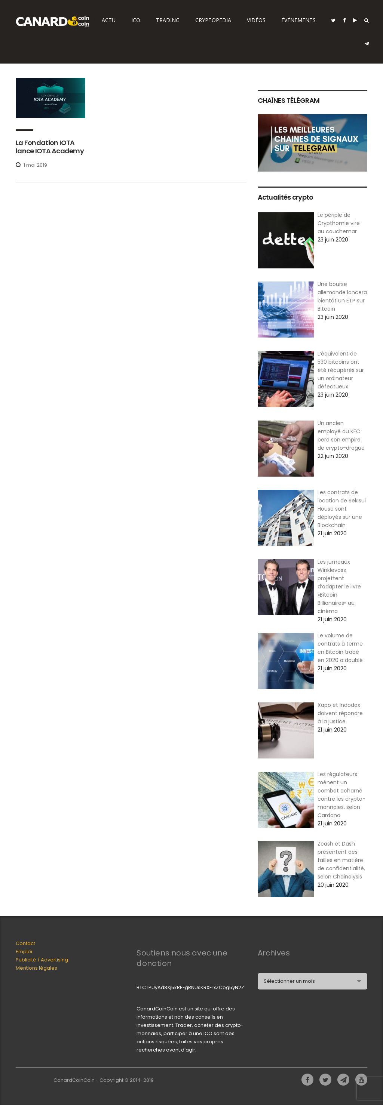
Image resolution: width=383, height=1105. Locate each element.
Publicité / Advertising (42, 959)
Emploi (24, 951)
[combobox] (312, 981)
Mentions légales (36, 968)
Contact (25, 943)
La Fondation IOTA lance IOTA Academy (50, 147)
